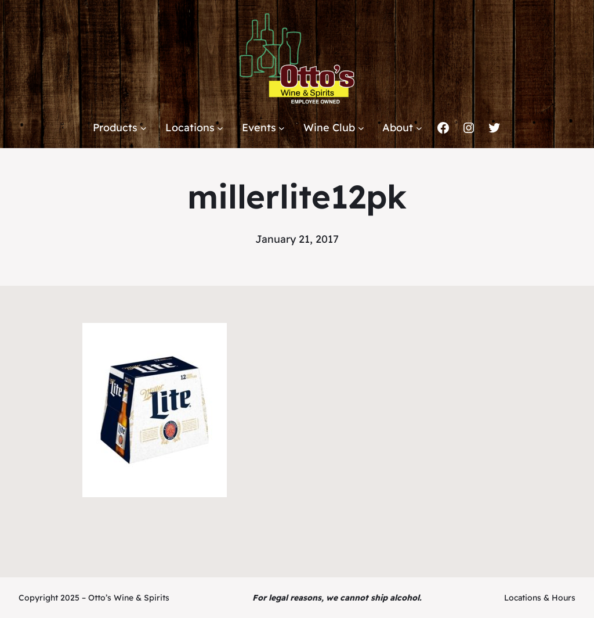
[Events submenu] (281, 128)
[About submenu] (419, 128)
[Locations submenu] (220, 128)
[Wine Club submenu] (361, 128)
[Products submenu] (143, 128)
